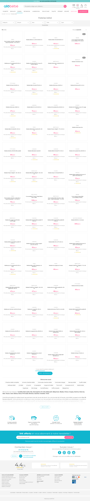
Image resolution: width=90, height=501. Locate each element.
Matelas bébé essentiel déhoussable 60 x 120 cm (77, 310)
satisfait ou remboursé (56, 419)
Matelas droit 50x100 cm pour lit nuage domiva (77, 108)
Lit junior (28, 385)
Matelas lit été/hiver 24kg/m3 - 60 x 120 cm (34, 288)
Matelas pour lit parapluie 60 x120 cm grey (12, 64)
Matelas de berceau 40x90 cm (55, 85)
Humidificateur (44, 388)
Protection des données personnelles (9, 477)
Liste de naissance (58, 476)
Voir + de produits (45, 373)
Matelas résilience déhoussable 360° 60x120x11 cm (56, 355)
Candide (20, 392)
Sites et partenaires (40, 476)
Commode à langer (60, 382)
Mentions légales (22, 480)
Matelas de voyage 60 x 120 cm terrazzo (34, 310)
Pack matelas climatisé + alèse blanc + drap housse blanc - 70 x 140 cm (12, 198)
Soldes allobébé (22, 483)
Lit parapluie (37, 385)
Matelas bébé (18, 492)
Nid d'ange (34, 388)
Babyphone (66, 388)
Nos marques (21, 479)
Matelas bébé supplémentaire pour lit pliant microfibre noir (77, 175)
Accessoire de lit (69, 385)
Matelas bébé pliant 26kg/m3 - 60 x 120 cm (34, 173)
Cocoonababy (12, 492)
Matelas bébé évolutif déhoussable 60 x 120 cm (56, 220)
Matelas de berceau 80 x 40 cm (77, 85)
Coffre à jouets (55, 388)
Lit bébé (21, 385)
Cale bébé (35, 492)
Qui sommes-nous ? (23, 476)
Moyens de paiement (6, 483)
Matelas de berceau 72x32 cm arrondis (55, 309)
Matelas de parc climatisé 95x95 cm (56, 172)
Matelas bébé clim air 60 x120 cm (34, 107)
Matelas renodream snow (77, 61)
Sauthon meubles (39, 393)
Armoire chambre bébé (28, 382)
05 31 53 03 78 (77, 424)
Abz (31, 392)
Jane (11, 393)
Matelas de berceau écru (77, 127)
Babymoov (56, 392)
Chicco (66, 392)
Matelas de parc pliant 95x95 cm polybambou (56, 332)
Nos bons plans (22, 477)
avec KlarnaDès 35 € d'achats (34, 420)
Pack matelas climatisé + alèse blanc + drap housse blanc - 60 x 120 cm (12, 42)
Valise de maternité (58, 480)
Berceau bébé (72, 382)
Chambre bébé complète (12, 382)
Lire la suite (45, 407)
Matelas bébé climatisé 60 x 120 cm (12, 129)
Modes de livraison (5, 482)
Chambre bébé (76, 492)
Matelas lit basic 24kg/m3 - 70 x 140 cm (55, 129)
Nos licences (39, 479)
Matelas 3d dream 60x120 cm (12, 85)
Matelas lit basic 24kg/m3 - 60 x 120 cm (12, 172)
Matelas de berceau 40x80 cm (12, 107)
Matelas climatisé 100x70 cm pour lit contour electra (34, 64)
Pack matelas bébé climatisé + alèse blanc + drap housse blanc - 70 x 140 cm (56, 199)
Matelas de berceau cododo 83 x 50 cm (56, 64)
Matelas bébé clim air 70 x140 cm (56, 241)
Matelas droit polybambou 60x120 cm (77, 150)
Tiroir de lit (59, 385)
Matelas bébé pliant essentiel (34, 150)
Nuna (20, 393)
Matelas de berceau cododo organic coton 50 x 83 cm (34, 244)
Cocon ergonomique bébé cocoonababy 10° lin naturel (77, 40)
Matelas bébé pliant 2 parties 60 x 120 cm (34, 129)
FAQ (37, 482)
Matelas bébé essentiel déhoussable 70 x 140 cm (34, 220)
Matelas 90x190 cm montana (77, 220)
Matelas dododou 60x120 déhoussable (12, 150)
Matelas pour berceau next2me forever (12, 309)
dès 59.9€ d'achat (12, 420)
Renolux (31, 393)
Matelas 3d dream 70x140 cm (77, 353)
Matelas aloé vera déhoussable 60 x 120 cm (55, 288)
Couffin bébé (82, 382)
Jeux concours (57, 479)
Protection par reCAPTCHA (49, 498)
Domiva (76, 392)
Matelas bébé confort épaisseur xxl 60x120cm (34, 266)
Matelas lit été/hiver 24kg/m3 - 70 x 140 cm (77, 266)
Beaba (62, 392)
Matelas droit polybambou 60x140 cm (55, 107)
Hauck (8, 393)
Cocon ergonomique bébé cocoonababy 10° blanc (77, 197)
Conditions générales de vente (7, 476)
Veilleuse (44, 492)
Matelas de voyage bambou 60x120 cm (34, 331)
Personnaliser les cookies (6, 479)
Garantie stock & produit (6, 485)
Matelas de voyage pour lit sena (56, 265)
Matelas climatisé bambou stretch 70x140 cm (34, 354)
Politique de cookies (5, 480)
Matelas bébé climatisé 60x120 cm (55, 39)
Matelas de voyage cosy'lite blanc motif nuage (12, 220)
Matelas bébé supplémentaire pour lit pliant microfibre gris (77, 244)
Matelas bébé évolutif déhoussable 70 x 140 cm (12, 242)
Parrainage (57, 482)
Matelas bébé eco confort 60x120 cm (34, 39)
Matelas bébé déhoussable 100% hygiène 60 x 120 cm (13, 288)
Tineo (47, 393)
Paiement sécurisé (76, 475)
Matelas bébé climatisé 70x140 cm (34, 85)
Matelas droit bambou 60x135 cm (12, 331)
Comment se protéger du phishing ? (26, 482)
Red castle (26, 392)
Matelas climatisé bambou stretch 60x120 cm (12, 354)
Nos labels (39, 477)
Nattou (16, 393)
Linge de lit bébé (48, 385)
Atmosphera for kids (39, 392)
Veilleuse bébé (11, 385)
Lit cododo (31, 492)
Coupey (71, 392)
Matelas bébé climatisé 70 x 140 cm (56, 150)
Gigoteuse (25, 388)
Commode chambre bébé (45, 382)
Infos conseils (57, 477)
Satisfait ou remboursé (6, 486)
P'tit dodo (25, 393)
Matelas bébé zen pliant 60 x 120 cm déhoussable (77, 332)
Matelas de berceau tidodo (77, 285)
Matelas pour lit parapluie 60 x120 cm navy (12, 266)
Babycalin (49, 392)
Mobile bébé (80, 385)
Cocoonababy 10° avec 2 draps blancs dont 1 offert (34, 197)
